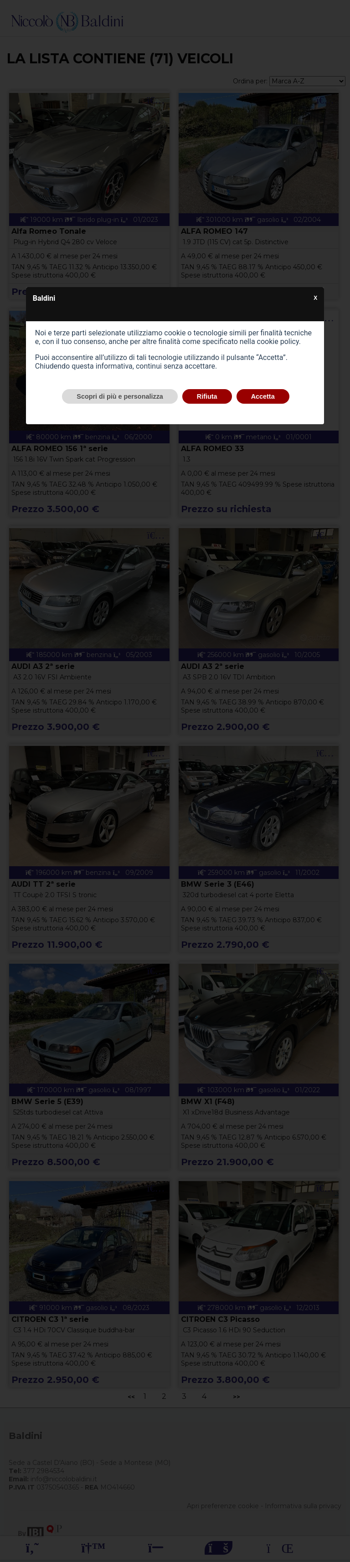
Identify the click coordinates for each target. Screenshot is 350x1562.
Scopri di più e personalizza (120, 396)
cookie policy (278, 341)
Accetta (263, 396)
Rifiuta (207, 396)
